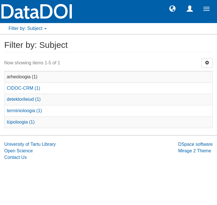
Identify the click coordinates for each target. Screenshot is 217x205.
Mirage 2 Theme (194, 150)
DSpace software (195, 144)
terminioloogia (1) (24, 110)
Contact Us (15, 157)
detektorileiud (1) (24, 99)
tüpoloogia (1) (21, 122)
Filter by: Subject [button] (28, 28)
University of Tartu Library (30, 144)
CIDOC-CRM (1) (23, 88)
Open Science (18, 150)
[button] (172, 8)
